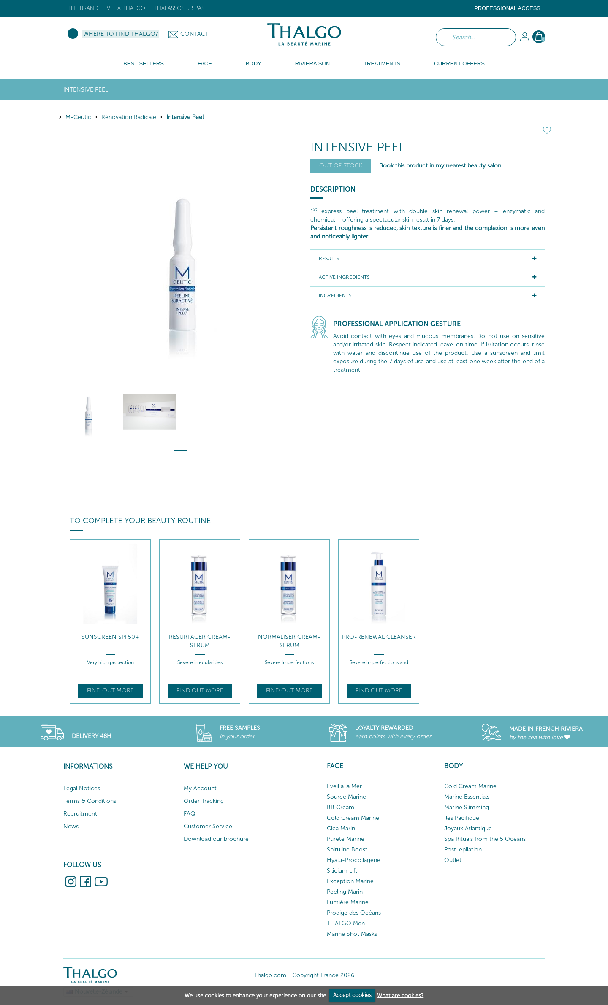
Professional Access (507, 8)
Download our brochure (216, 839)
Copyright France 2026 (323, 975)
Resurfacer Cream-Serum (200, 641)
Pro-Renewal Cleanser (379, 636)
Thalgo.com (270, 975)
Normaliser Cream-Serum (289, 641)
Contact (194, 34)
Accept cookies (352, 995)
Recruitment (80, 813)
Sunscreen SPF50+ (110, 636)
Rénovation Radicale (128, 117)
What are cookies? (400, 995)
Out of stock (340, 165)
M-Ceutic (78, 117)
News (71, 826)
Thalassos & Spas (179, 8)
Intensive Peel (185, 117)
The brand (83, 8)
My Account (200, 788)
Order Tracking (204, 801)
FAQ (189, 813)
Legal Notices (81, 788)
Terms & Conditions (89, 801)
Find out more (110, 690)
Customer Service (208, 826)
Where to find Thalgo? (120, 34)
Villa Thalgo (126, 8)
